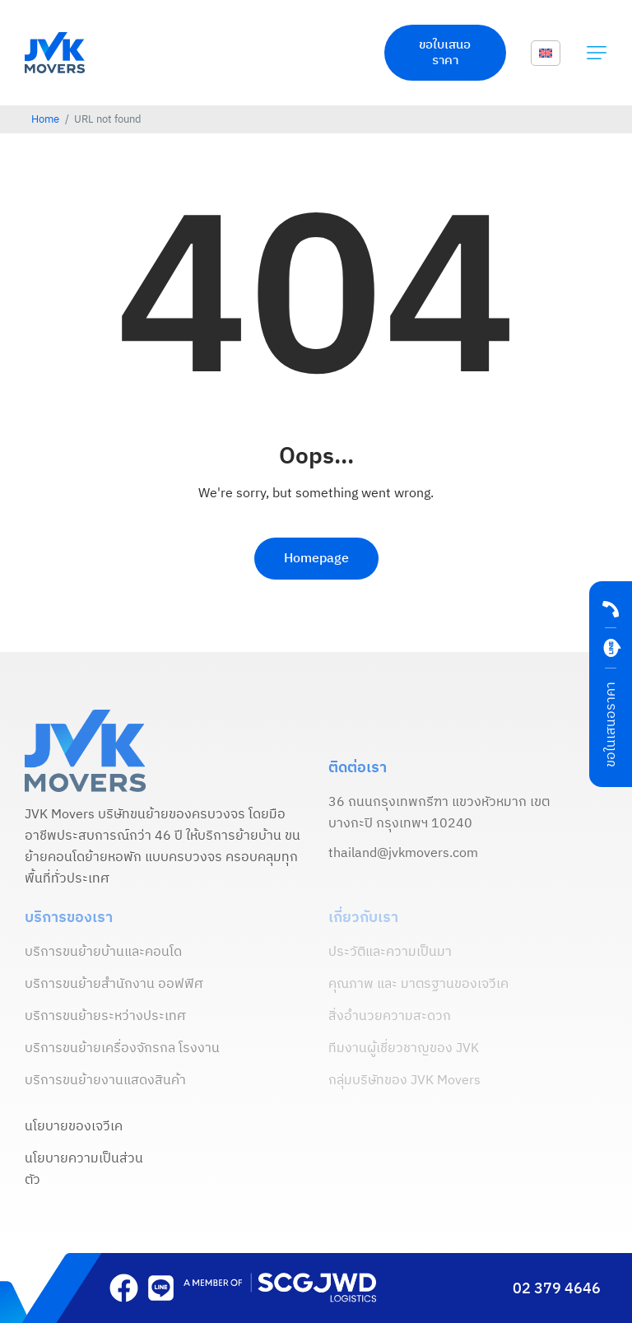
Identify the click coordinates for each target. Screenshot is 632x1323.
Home (45, 120)
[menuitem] (546, 53)
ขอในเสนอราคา (611, 724)
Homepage (316, 558)
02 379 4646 (557, 1289)
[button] (596, 52)
